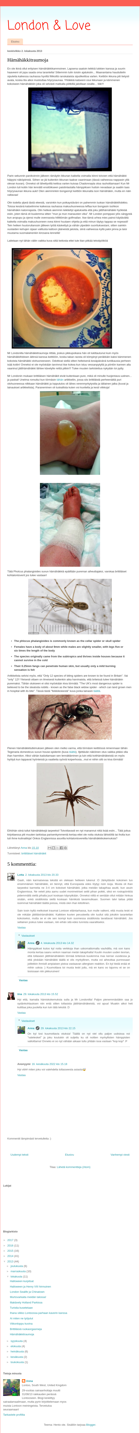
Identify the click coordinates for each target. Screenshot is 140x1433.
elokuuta (16, 1346)
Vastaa (21, 927)
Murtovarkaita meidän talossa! (28, 1297)
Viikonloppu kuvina (21, 1323)
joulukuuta (17, 1266)
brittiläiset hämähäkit (33, 853)
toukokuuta (18, 1362)
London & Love (49, 26)
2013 (10, 1261)
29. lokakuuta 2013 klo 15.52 (40, 994)
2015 (10, 1250)
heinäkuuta (18, 1351)
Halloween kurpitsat (21, 1281)
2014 (10, 1256)
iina (19, 994)
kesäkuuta (17, 1356)
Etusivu (15, 41)
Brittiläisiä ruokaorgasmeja (26, 1329)
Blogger (90, 1424)
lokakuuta (17, 1276)
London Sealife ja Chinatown (27, 1291)
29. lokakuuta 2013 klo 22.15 (58, 1028)
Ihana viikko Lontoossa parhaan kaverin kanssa (38, 1313)
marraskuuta (19, 1271)
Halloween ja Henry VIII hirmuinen (30, 1286)
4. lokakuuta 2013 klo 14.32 (57, 943)
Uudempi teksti (19, 1154)
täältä (96, 691)
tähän (60, 379)
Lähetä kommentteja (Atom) (73, 1167)
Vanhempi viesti (120, 1154)
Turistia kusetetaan (21, 1307)
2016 (10, 1245)
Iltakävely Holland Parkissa (26, 1302)
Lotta (20, 874)
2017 (10, 1240)
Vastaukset (28, 935)
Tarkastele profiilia (14, 1414)
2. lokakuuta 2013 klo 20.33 (42, 874)
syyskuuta (17, 1341)
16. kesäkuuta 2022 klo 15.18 (49, 1064)
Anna (31, 943)
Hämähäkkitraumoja (22, 1334)
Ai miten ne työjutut (21, 1318)
